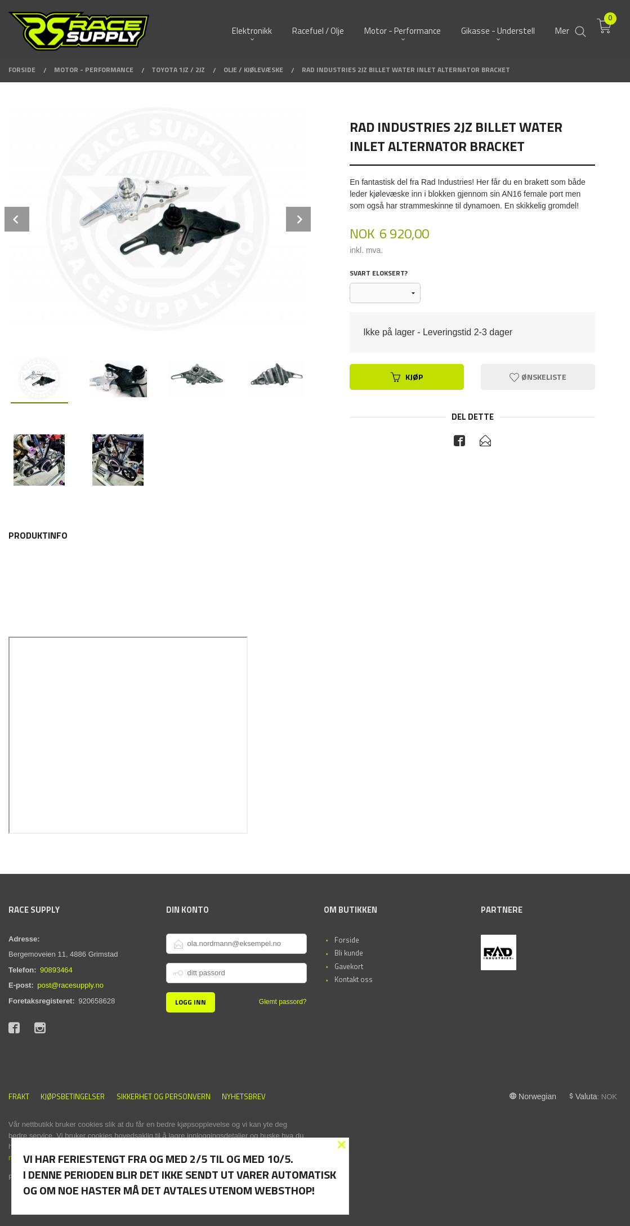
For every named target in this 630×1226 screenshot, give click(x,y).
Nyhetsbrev (244, 1096)
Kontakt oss (353, 979)
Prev (17, 219)
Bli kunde (348, 952)
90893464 (56, 970)
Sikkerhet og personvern (164, 1096)
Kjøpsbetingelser (73, 1096)
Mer (562, 28)
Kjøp (407, 377)
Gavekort (348, 966)
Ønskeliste (538, 377)
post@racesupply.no (70, 985)
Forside (346, 939)
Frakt (18, 1096)
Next (298, 219)
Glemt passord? (283, 1002)
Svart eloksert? (379, 273)
